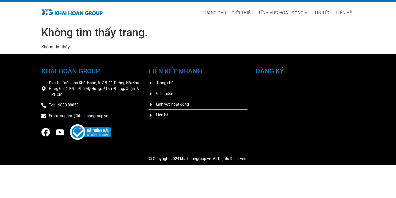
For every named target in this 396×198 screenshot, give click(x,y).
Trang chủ (214, 12)
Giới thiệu (242, 12)
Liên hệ (344, 12)
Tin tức (322, 12)
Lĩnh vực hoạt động (283, 12)
